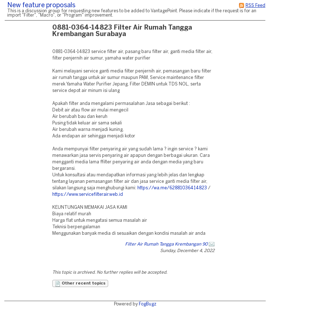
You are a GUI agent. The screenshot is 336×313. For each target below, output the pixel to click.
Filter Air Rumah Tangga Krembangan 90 (166, 244)
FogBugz (147, 304)
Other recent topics (80, 284)
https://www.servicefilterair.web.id (87, 195)
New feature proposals (41, 6)
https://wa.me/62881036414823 (172, 188)
